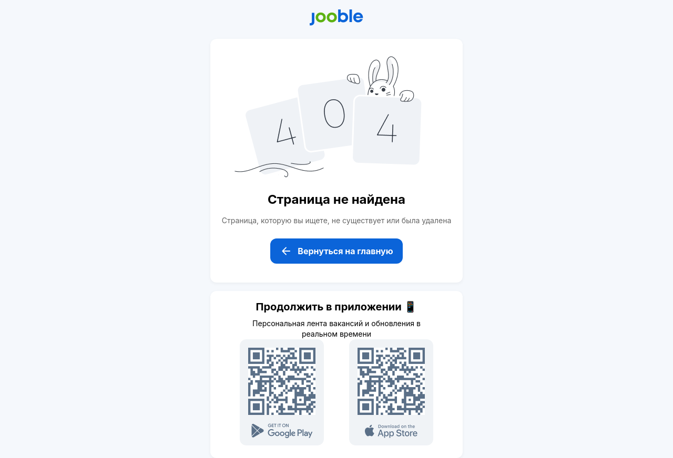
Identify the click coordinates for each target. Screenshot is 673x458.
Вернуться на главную (336, 251)
